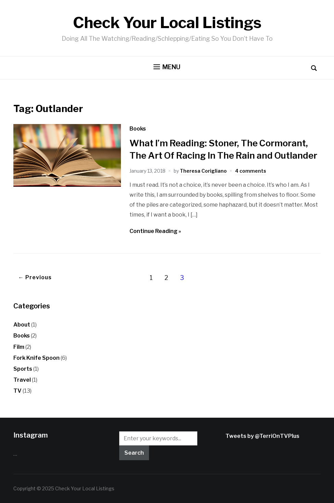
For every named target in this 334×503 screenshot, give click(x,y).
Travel (22, 380)
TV (17, 391)
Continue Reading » (155, 231)
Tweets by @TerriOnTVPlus (262, 436)
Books (137, 128)
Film (18, 347)
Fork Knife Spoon (36, 358)
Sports (22, 369)
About (21, 324)
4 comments (250, 171)
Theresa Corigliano (203, 171)
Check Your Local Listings (167, 22)
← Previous (35, 277)
